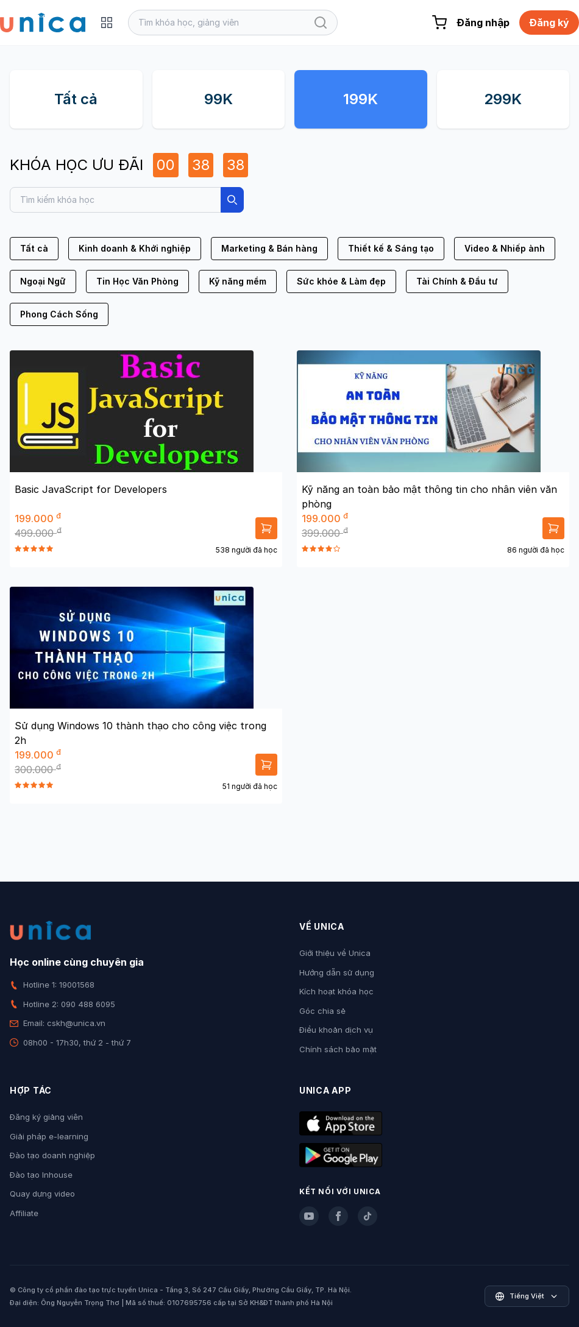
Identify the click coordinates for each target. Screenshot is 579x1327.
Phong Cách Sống (59, 314)
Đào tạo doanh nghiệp (52, 1155)
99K (218, 99)
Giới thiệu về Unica (335, 953)
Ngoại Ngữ (43, 281)
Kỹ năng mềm (237, 281)
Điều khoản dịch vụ (336, 1030)
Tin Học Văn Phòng (137, 281)
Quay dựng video (42, 1193)
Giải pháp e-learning (49, 1136)
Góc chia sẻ (322, 1011)
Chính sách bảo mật (338, 1049)
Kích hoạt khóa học (336, 991)
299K (503, 99)
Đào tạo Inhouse (41, 1175)
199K (360, 99)
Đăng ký (549, 22)
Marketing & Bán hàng (269, 248)
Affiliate (24, 1213)
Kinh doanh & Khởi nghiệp (135, 248)
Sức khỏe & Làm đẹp (341, 281)
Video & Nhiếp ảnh (504, 248)
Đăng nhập (483, 22)
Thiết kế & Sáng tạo (391, 248)
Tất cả (76, 99)
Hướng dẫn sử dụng (336, 972)
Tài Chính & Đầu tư (457, 281)
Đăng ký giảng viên (46, 1117)
